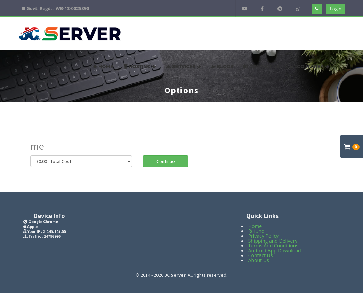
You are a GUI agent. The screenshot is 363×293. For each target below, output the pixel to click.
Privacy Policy (263, 236)
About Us (258, 260)
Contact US (261, 66)
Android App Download (274, 250)
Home (103, 66)
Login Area (309, 66)
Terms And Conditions (273, 245)
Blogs (222, 66)
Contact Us (260, 255)
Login (335, 9)
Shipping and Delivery (273, 240)
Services (183, 66)
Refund (256, 231)
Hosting (140, 66)
